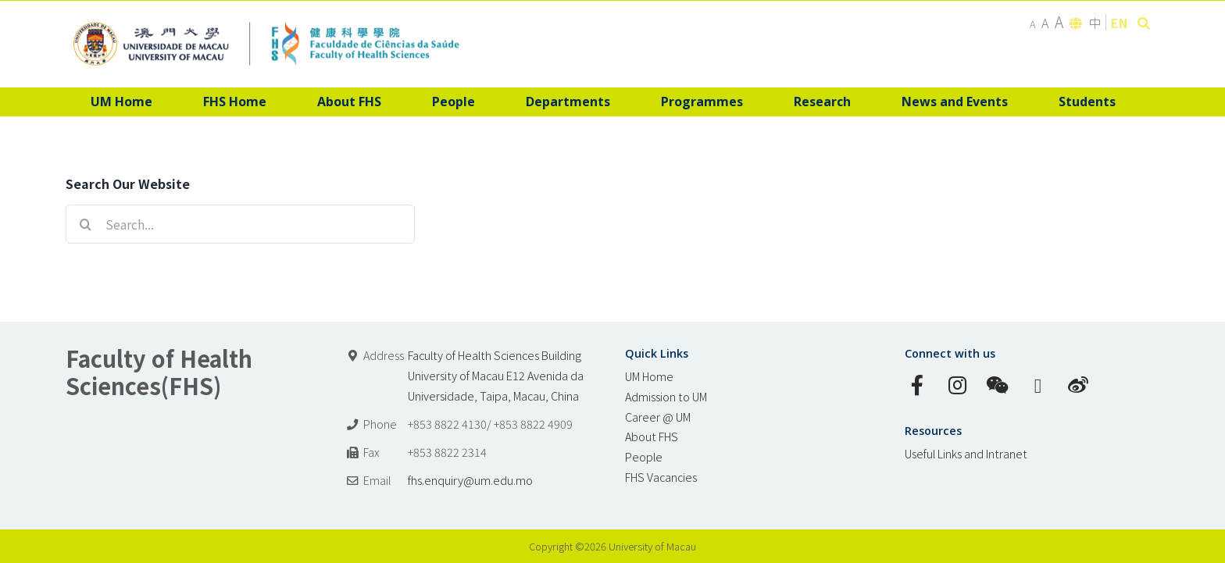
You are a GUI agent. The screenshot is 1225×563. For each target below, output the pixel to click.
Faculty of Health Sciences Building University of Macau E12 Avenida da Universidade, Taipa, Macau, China (496, 375)
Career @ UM (658, 416)
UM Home (649, 376)
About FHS (651, 436)
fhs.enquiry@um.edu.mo (470, 480)
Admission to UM (666, 396)
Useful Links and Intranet (966, 453)
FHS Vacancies (661, 477)
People (643, 456)
